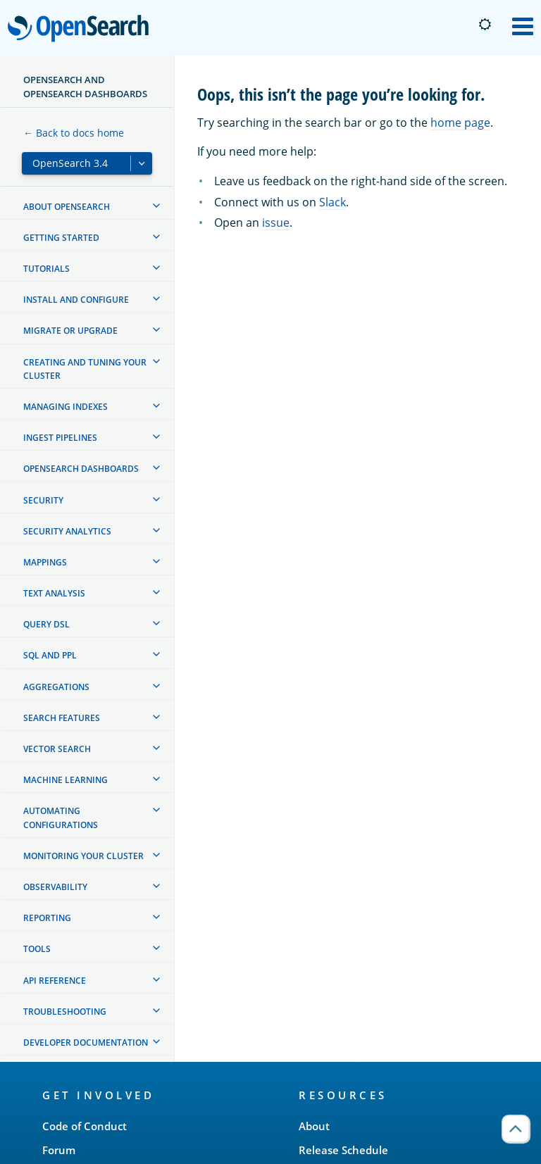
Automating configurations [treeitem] (60, 817)
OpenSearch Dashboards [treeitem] (81, 469)
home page (460, 122)
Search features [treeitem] (61, 718)
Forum (58, 1150)
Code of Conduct (84, 1126)
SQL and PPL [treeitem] (50, 655)
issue (276, 222)
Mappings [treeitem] (45, 562)
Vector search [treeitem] (57, 749)
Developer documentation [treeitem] (85, 1043)
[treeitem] (156, 205)
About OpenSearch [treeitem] (66, 207)
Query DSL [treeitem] (46, 624)
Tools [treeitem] (37, 949)
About (314, 1126)
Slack (332, 202)
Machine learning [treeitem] (65, 780)
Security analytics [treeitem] (67, 531)
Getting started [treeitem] (61, 238)
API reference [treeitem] (54, 981)
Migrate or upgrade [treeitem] (70, 331)
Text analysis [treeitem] (54, 593)
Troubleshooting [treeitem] (64, 1012)
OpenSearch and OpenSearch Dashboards (85, 86)
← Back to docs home (73, 132)
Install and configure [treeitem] (76, 300)
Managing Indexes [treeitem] (65, 407)
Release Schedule (343, 1150)
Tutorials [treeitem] (46, 269)
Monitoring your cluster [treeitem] (83, 856)
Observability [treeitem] (55, 887)
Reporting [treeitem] (47, 918)
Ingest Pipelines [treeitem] (60, 438)
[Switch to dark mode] (485, 25)
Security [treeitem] (43, 500)
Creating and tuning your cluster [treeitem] (85, 369)
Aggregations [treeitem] (56, 687)
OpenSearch (82, 29)
